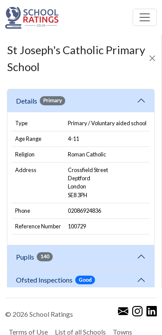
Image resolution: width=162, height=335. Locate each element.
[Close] (152, 58)
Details (40, 100)
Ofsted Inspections (55, 280)
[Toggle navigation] (145, 17)
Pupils (34, 256)
